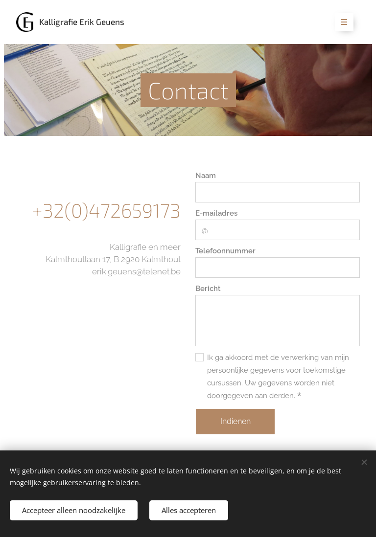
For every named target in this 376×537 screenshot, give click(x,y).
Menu (341, 22)
